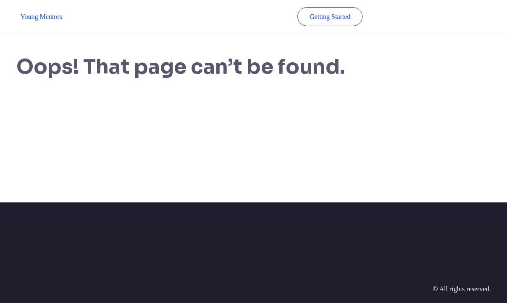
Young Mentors (41, 16)
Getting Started (330, 16)
